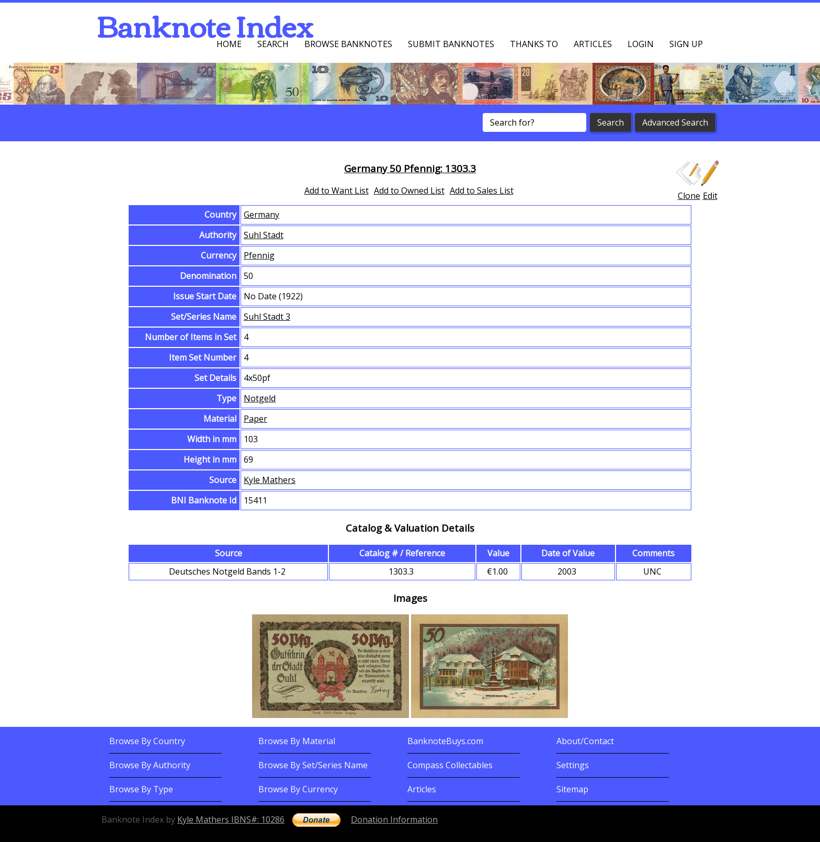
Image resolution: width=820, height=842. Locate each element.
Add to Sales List (482, 190)
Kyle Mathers (269, 480)
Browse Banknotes (348, 44)
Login (641, 44)
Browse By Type (141, 789)
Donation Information (394, 819)
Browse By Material (296, 741)
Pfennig (259, 255)
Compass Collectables (450, 765)
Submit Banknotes (451, 44)
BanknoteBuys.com (445, 741)
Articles (593, 44)
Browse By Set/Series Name (313, 765)
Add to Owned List (409, 190)
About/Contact (585, 741)
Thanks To (534, 44)
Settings (572, 765)
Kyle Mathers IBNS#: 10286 (230, 819)
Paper (255, 418)
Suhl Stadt (263, 235)
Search (273, 44)
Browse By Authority (149, 765)
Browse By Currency (298, 789)
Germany (261, 214)
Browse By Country (147, 741)
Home (229, 44)
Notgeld (260, 398)
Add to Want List (336, 190)
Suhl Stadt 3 (267, 316)
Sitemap (572, 789)
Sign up (686, 44)
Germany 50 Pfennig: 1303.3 (410, 168)
